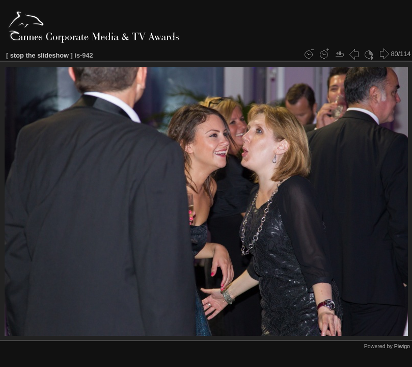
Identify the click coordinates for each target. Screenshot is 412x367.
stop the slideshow (39, 55)
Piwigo (402, 346)
